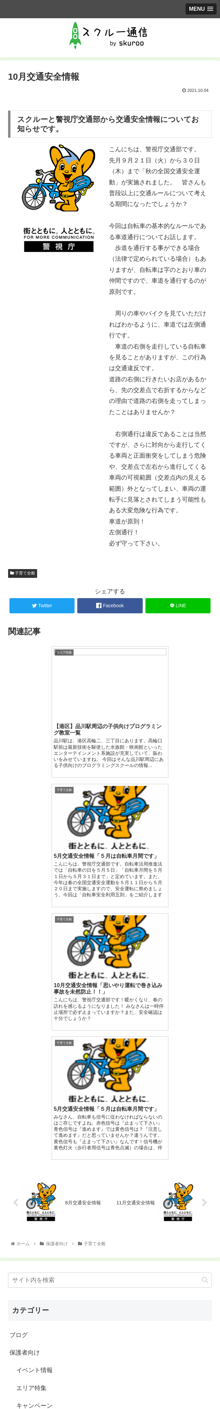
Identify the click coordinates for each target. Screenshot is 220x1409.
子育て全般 (22, 573)
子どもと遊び (34, 1202)
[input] (110, 1023)
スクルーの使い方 (40, 1184)
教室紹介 (28, 1255)
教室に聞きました (40, 1237)
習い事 (25, 1273)
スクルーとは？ (30, 1357)
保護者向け (24, 1096)
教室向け (21, 1290)
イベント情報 (34, 1113)
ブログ (18, 1078)
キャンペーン (34, 1149)
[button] (205, 1023)
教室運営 (28, 1308)
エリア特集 (31, 1131)
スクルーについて (40, 1166)
